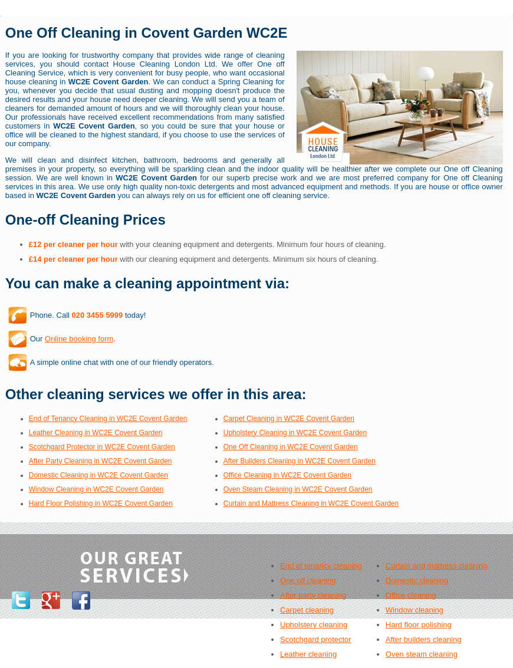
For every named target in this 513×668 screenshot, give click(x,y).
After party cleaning (313, 595)
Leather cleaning (308, 654)
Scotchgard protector (315, 639)
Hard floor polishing (419, 624)
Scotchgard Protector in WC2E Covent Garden (102, 447)
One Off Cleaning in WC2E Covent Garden (290, 447)
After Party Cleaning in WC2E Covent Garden (100, 461)
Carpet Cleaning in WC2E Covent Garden (288, 418)
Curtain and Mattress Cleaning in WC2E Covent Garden (311, 503)
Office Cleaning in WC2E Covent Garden (287, 475)
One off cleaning (308, 580)
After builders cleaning (424, 639)
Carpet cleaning (307, 610)
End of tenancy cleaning (321, 565)
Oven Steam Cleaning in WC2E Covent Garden (298, 489)
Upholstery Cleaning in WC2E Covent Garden (295, 433)
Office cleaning (411, 595)
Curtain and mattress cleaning (437, 565)
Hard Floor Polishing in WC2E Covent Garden (101, 503)
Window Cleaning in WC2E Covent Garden (96, 489)
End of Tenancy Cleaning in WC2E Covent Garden (108, 418)
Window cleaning (414, 610)
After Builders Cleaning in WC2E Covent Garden (299, 461)
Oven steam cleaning (422, 654)
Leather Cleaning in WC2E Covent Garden (96, 433)
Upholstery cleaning (313, 624)
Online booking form (79, 338)
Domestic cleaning (417, 580)
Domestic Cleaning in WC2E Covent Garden (98, 475)
